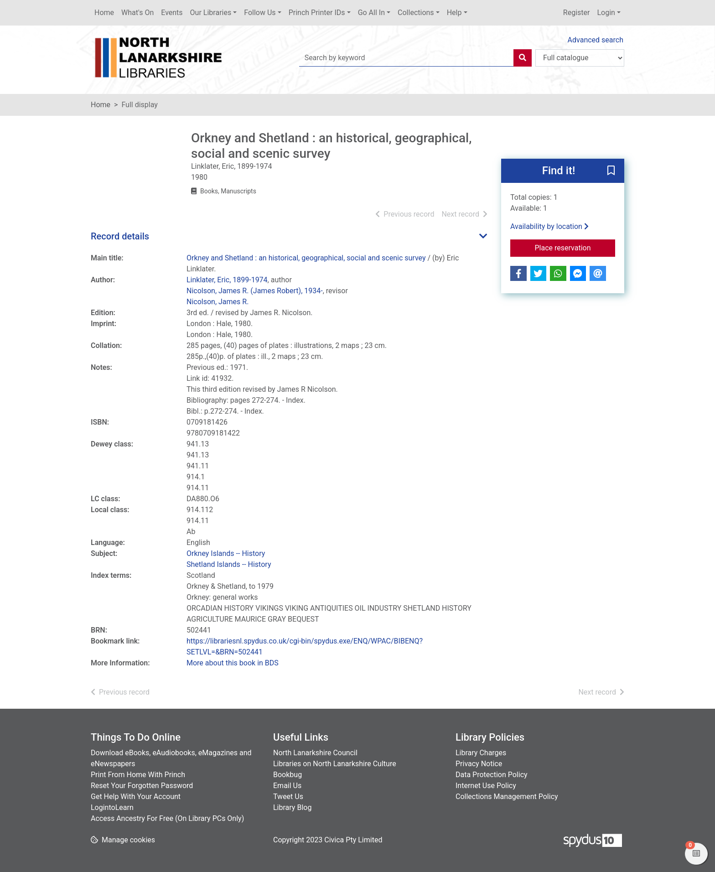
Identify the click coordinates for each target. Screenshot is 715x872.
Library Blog (292, 807)
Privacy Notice (479, 763)
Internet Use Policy (486, 785)
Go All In (371, 12)
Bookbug (287, 774)
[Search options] (579, 58)
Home (104, 12)
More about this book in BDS (233, 663)
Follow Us (259, 12)
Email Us (287, 785)
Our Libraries (211, 12)
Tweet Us (288, 796)
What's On (137, 12)
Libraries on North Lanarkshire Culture (334, 763)
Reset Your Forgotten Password (142, 785)
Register (576, 12)
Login (606, 12)
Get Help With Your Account (136, 796)
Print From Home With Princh (138, 774)
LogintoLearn (112, 807)
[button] (611, 171)
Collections (416, 12)
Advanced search (595, 40)
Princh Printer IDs (317, 12)
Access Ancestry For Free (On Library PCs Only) (167, 818)
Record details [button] (120, 236)
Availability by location (549, 226)
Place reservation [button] (575, 247)
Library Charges (481, 752)
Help (454, 12)
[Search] (522, 58)
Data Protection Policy (492, 774)
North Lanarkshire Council (315, 752)
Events (171, 12)
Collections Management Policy (507, 796)
